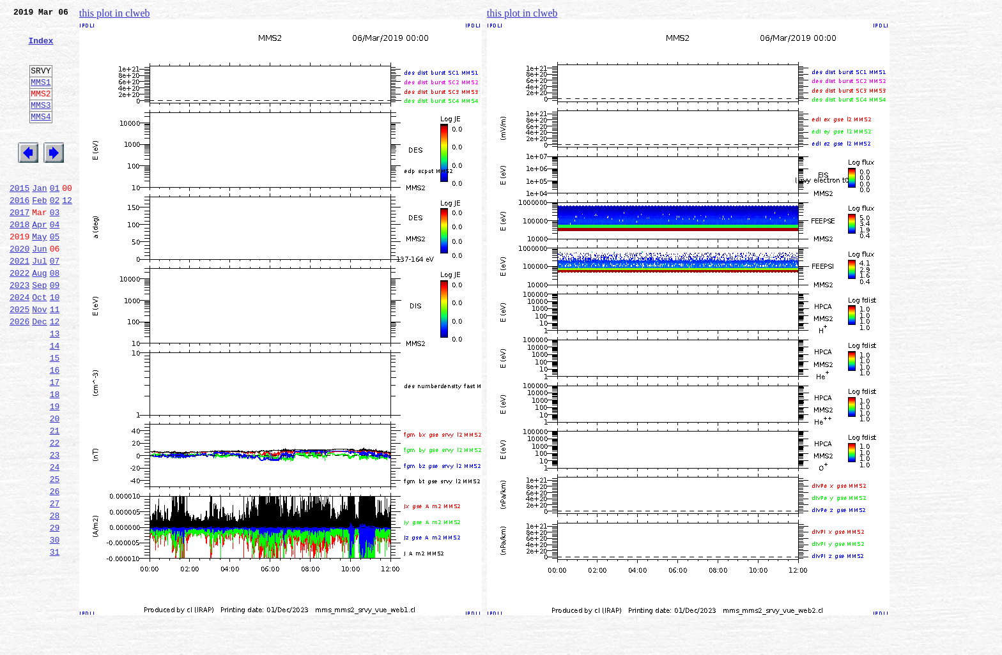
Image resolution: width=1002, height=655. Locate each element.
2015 (19, 218)
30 (55, 625)
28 (55, 597)
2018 (19, 260)
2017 (19, 246)
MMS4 (40, 137)
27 (55, 583)
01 (55, 218)
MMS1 (40, 97)
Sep (39, 330)
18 (55, 457)
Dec (39, 373)
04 (55, 260)
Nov (39, 359)
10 (55, 344)
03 (55, 246)
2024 (19, 344)
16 (55, 429)
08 (55, 316)
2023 (19, 330)
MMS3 (40, 124)
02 (55, 232)
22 (55, 513)
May (39, 274)
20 (55, 485)
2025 (19, 359)
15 (55, 415)
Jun (39, 288)
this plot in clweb (114, 13)
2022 (19, 316)
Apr (39, 260)
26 (55, 569)
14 (55, 401)
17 (55, 443)
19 (55, 471)
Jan (39, 218)
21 (55, 499)
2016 (19, 232)
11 (55, 359)
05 (55, 274)
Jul (39, 302)
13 (55, 387)
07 (55, 302)
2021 (19, 302)
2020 (19, 288)
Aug (39, 316)
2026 (19, 373)
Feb (39, 232)
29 (55, 611)
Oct (39, 344)
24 (55, 541)
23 (55, 527)
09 (55, 330)
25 (55, 555)
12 (67, 232)
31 (55, 639)
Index (40, 48)
